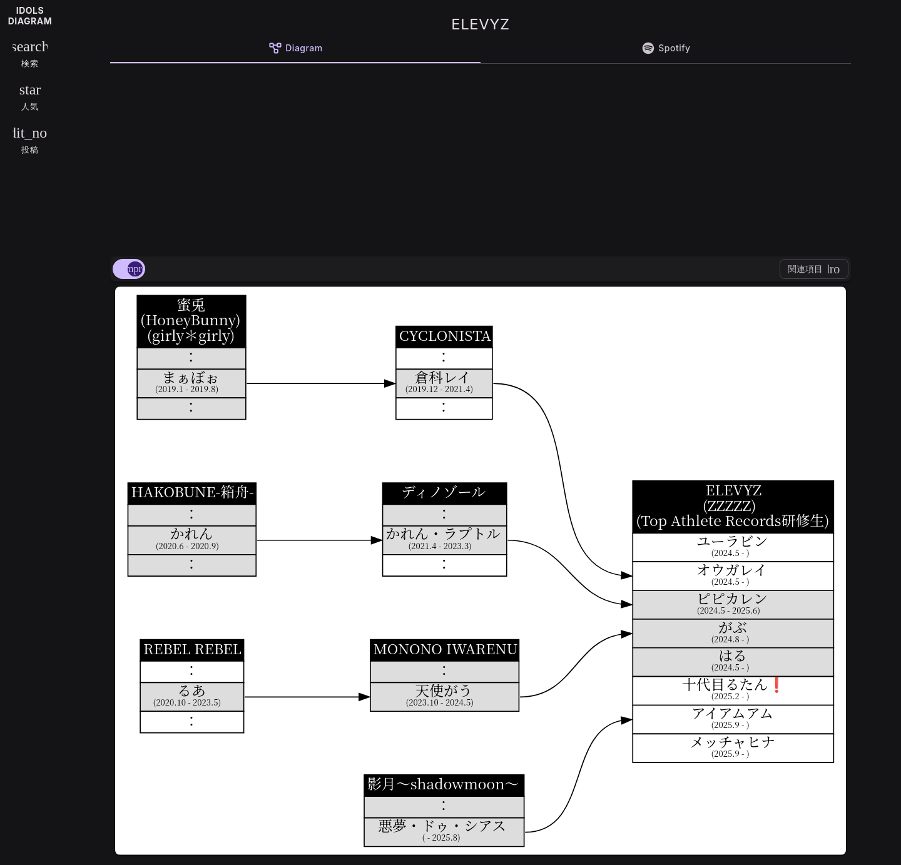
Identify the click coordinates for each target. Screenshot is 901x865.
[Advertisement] (480, 157)
